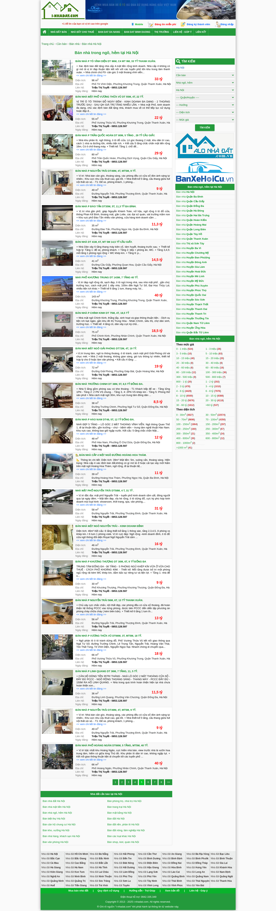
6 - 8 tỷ (210, 391)
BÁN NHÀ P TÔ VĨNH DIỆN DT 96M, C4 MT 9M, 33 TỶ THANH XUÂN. (115, 61)
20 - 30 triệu (183, 362)
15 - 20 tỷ (182, 400)
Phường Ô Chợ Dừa (120, 442)
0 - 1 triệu (182, 348)
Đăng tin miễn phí (165, 24)
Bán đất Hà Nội (116, 818)
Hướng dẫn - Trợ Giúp (142, 890)
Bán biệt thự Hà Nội (54, 818)
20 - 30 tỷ (211, 400)
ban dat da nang (109, 32)
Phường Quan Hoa (123, 264)
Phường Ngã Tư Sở (128, 406)
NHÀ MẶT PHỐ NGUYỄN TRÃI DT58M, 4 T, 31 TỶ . (104, 490)
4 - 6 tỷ (180, 391)
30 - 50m (211, 414)
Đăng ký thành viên (198, 24)
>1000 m (181, 447)
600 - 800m (213, 438)
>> (168, 782)
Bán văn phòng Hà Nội (55, 842)
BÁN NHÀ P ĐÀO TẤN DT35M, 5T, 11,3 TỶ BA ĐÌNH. (106, 206)
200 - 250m (183, 428)
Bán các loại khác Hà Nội (121, 836)
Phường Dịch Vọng (128, 158)
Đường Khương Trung (104, 300)
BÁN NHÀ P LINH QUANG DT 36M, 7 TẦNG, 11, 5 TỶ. (106, 671)
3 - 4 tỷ (210, 386)
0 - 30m (181, 414)
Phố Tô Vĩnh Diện (102, 84)
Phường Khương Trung (126, 84)
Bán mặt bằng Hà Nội (119, 812)
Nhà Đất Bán (59, 32)
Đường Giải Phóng (102, 371)
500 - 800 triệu (214, 376)
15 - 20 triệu (213, 358)
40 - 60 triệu (183, 367)
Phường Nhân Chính (122, 335)
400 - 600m (183, 438)
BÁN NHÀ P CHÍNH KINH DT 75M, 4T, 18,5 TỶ (102, 312)
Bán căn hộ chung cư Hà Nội (59, 824)
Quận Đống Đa (149, 406)
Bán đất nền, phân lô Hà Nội (123, 824)
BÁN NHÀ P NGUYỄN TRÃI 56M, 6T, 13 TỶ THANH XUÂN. (109, 600)
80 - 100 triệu (184, 372)
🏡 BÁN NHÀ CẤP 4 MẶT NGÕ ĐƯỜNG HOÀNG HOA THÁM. (111, 455)
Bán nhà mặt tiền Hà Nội (56, 806)
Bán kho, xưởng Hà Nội (56, 830)
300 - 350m (183, 433)
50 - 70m (181, 419)
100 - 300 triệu (214, 372)
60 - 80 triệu (213, 367)
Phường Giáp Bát (124, 371)
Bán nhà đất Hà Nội (54, 801)
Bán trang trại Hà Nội (119, 806)
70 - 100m (212, 419)
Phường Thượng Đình (127, 193)
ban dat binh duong (137, 32)
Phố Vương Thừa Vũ (103, 122)
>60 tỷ (209, 405)
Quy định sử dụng (108, 890)
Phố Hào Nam (100, 442)
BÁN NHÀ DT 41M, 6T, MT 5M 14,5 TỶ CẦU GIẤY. (103, 241)
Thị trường (161, 32)
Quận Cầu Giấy (149, 158)
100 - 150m (183, 424)
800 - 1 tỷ (182, 381)
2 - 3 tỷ (180, 386)
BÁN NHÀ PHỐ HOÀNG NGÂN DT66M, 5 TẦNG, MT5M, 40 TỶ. (111, 745)
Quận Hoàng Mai (145, 371)
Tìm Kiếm (205, 127)
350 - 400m (213, 433)
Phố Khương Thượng (104, 587)
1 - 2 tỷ (210, 381)
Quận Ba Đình (141, 229)
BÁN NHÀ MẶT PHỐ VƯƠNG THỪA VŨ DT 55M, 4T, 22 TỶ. (109, 96)
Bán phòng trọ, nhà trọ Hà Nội (124, 801)
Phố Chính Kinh (101, 335)
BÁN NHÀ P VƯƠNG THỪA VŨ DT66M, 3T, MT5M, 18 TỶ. (108, 635)
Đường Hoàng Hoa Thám (106, 477)
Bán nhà (185, 191)
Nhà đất (50, 854)
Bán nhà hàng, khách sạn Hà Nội (61, 836)
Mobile (139, 24)
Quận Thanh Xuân (151, 84)
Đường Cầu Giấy (101, 264)
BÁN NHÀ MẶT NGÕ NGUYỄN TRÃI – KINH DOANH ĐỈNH (109, 526)
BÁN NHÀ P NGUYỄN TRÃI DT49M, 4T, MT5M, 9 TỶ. (105, 170)
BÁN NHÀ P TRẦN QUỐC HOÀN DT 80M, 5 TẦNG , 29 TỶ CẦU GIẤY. (115, 135)
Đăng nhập (227, 24)
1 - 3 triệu (211, 348)
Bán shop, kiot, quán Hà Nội (123, 842)
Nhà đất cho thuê (82, 32)
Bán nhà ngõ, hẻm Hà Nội (57, 812)
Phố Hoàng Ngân (101, 768)
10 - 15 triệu (183, 358)
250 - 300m (213, 428)
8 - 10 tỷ (181, 395)
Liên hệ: (79, 87)
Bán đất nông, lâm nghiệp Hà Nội (126, 830)
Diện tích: (80, 80)
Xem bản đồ (172, 890)
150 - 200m (213, 424)
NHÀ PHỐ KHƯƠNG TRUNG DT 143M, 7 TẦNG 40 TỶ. (106, 277)
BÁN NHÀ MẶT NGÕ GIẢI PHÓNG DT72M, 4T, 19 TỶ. (106, 348)
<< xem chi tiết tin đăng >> (91, 75)
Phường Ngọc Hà (121, 229)
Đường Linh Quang (103, 697)
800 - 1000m (184, 442)
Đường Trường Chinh (104, 406)
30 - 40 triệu (213, 362)
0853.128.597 (119, 87)
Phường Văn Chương (127, 697)
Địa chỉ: (79, 84)
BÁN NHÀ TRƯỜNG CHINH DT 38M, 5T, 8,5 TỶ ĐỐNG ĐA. (109, 384)
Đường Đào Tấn (101, 229)
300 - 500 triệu (184, 376)
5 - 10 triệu (212, 353)
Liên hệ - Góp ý (182, 32)
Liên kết (201, 32)
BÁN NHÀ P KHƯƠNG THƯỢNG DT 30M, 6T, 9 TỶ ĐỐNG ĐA (110, 561)
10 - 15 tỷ (211, 395)
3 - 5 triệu (182, 353)
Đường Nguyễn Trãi (103, 193)
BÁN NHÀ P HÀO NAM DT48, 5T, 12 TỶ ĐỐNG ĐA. (105, 419)
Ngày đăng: (82, 91)
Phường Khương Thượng (131, 587)
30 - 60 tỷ (182, 405)
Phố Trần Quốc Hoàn (104, 158)
